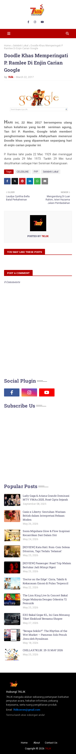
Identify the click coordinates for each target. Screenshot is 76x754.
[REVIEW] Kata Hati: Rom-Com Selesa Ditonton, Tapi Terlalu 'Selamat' (46, 549)
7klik (10, 77)
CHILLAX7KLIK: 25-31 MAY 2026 (43, 650)
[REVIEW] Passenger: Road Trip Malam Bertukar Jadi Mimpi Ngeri (47, 565)
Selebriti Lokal (20, 45)
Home (7, 45)
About (36, 742)
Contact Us (51, 742)
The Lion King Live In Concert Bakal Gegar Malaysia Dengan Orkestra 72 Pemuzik (45, 599)
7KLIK (48, 748)
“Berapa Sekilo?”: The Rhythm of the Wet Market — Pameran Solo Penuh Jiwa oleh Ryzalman (45, 635)
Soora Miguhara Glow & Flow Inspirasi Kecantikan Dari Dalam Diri (46, 533)
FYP (36, 171)
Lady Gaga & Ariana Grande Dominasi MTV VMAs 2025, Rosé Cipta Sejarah (46, 498)
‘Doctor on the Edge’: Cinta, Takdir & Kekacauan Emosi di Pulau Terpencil (45, 581)
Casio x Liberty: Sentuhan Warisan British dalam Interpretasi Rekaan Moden (44, 515)
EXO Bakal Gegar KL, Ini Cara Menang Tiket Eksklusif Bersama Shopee (46, 617)
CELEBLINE (23, 171)
